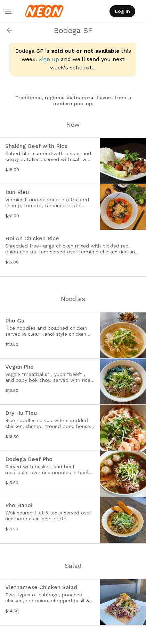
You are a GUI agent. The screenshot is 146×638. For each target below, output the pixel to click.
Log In (122, 11)
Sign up (49, 59)
